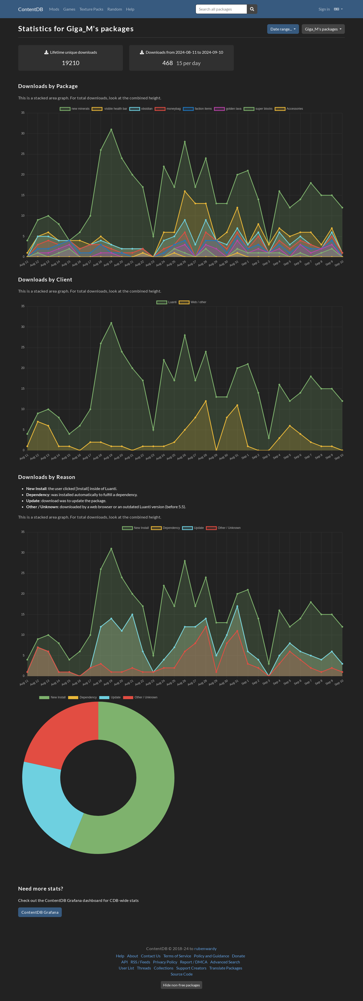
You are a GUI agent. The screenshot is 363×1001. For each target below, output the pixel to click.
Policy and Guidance (211, 955)
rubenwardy (205, 948)
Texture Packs (91, 9)
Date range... (281, 28)
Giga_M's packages (322, 28)
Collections (163, 967)
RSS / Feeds (140, 961)
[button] (338, 9)
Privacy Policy (165, 961)
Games (69, 9)
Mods (54, 9)
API (124, 961)
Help (130, 9)
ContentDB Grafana (39, 912)
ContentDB (30, 9)
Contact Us (151, 955)
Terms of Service (177, 955)
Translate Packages (225, 967)
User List (126, 967)
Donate (238, 955)
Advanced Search (225, 961)
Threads (144, 967)
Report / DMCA (193, 961)
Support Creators (191, 967)
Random (114, 9)
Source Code (182, 973)
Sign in (324, 9)
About (132, 955)
